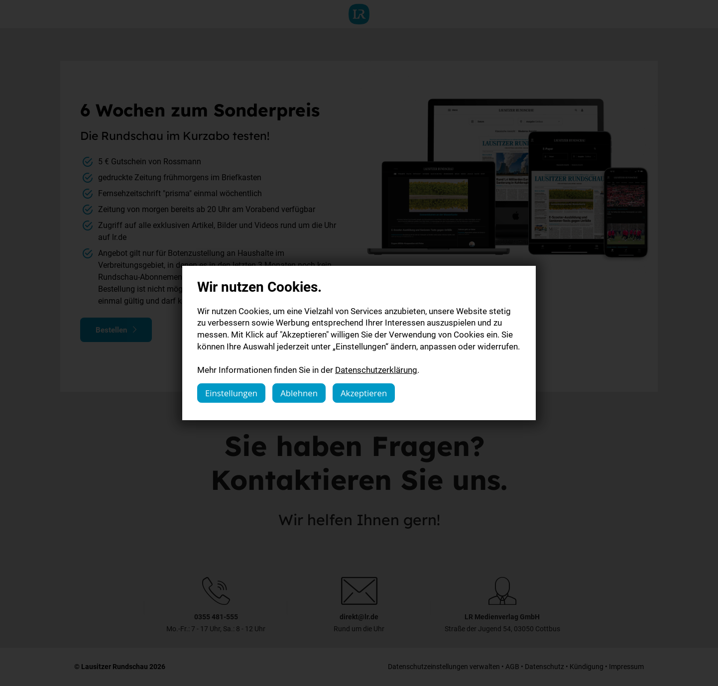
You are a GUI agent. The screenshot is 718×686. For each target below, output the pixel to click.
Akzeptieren (364, 393)
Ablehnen (299, 393)
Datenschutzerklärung (376, 369)
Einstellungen (231, 393)
